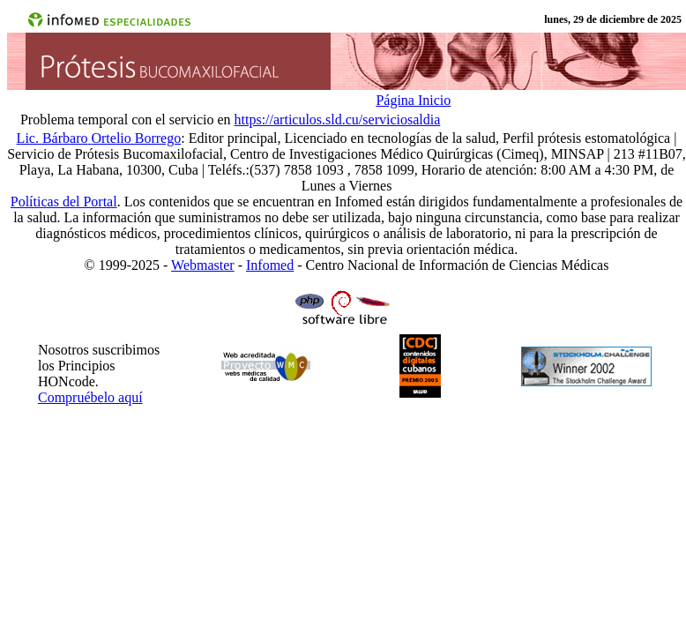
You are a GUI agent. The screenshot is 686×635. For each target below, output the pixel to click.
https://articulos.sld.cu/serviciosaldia (338, 119)
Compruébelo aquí (90, 397)
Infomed (270, 265)
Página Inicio (413, 100)
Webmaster (203, 265)
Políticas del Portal (64, 201)
